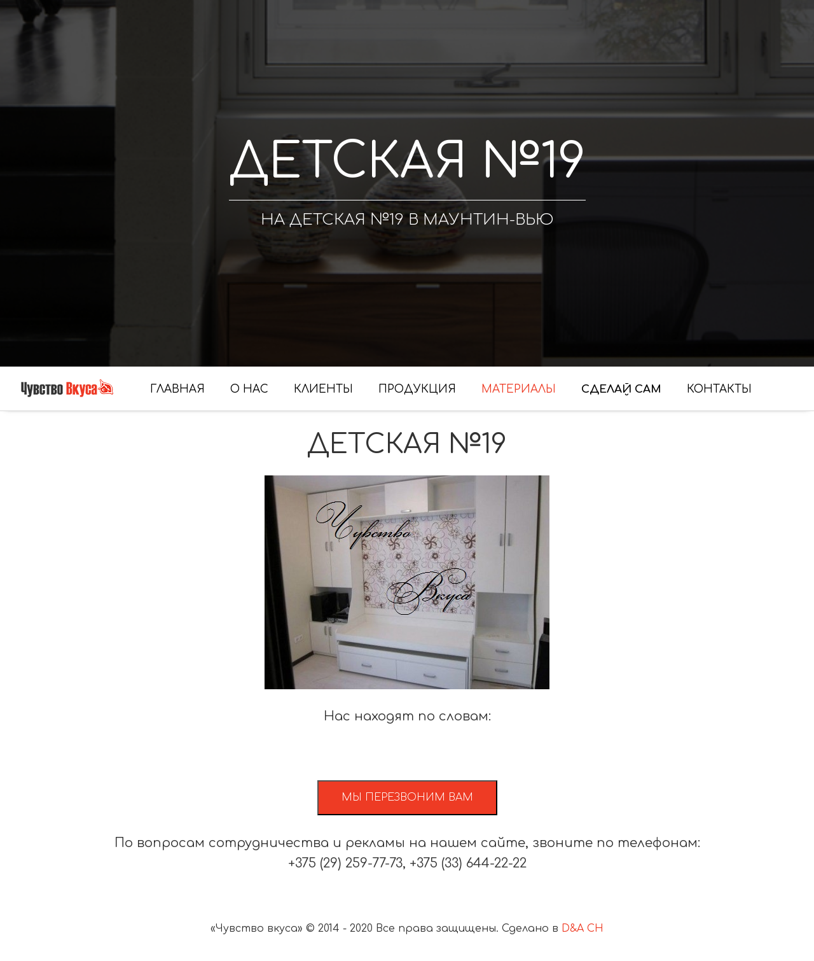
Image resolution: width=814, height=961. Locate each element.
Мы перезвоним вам (407, 797)
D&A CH (583, 928)
